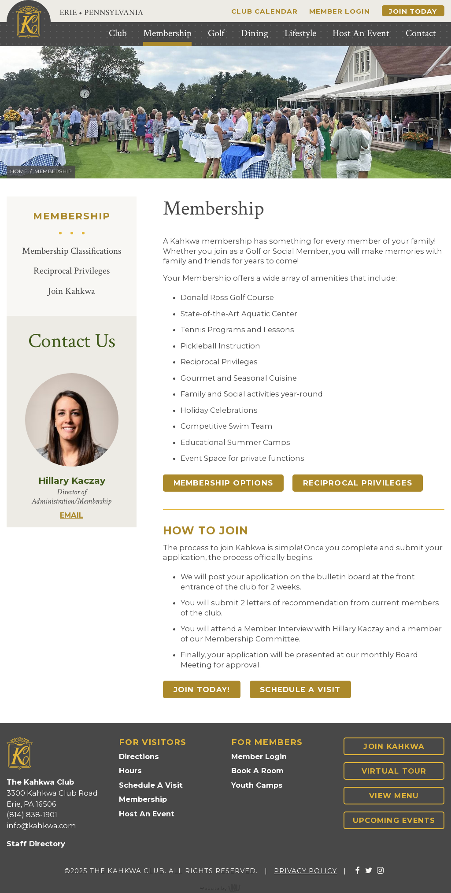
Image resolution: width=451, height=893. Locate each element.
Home (18, 171)
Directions (139, 756)
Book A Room (257, 770)
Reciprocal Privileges (71, 271)
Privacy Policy (305, 871)
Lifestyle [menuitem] (300, 33)
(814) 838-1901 (32, 814)
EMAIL (71, 515)
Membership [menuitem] (167, 33)
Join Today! (202, 689)
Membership (143, 799)
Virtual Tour (394, 771)
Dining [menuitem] (254, 33)
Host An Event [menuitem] (361, 33)
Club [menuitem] (118, 33)
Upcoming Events (394, 820)
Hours (130, 770)
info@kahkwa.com (41, 825)
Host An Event (146, 813)
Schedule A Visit (300, 689)
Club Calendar (264, 11)
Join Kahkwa (71, 291)
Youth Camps (257, 785)
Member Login (339, 11)
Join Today (413, 11)
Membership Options (224, 482)
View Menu (394, 795)
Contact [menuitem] (421, 33)
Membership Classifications (71, 251)
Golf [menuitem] (216, 33)
